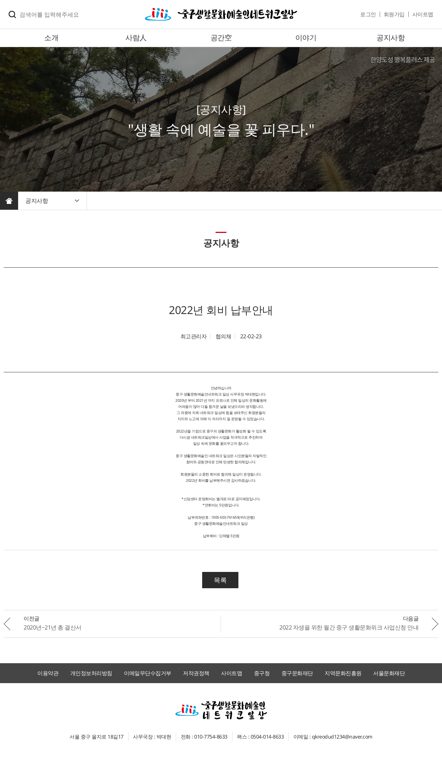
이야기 (306, 37)
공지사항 (390, 37)
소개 (51, 37)
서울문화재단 (389, 673)
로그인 (368, 14)
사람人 (136, 37)
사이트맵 (422, 14)
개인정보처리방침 (91, 673)
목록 (220, 580)
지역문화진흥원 (343, 673)
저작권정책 (196, 673)
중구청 (262, 673)
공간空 (221, 37)
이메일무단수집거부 (147, 673)
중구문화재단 (297, 673)
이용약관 (47, 673)
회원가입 (394, 14)
